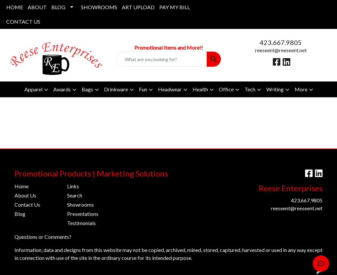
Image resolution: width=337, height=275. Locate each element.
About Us (25, 195)
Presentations (82, 214)
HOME (14, 7)
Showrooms (80, 204)
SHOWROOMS (99, 7)
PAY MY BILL (174, 7)
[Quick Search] (161, 59)
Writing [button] (275, 89)
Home (21, 186)
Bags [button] (87, 89)
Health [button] (200, 89)
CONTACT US (23, 21)
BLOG (58, 7)
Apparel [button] (33, 89)
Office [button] (226, 89)
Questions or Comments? (42, 237)
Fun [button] (143, 89)
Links (73, 186)
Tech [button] (250, 89)
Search (74, 195)
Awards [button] (62, 89)
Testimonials (81, 223)
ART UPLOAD (138, 7)
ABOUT (37, 7)
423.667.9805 (281, 42)
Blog (19, 214)
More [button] (301, 89)
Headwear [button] (170, 89)
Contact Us (27, 204)
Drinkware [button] (116, 89)
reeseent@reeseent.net (281, 50)
